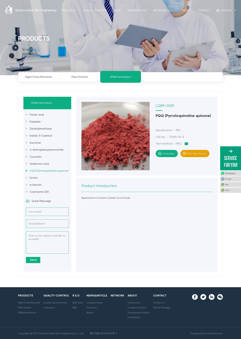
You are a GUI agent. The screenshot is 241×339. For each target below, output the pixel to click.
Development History (139, 312)
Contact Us (159, 302)
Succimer (35, 142)
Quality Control (95, 10)
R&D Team (78, 302)
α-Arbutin (35, 184)
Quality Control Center (55, 302)
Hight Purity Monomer (29, 302)
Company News (95, 302)
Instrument (49, 307)
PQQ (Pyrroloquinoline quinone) (49, 170)
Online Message (161, 307)
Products (68, 10)
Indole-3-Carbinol (41, 135)
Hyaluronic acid (39, 163)
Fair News (92, 307)
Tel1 (227, 184)
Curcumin (35, 156)
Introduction (134, 302)
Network (159, 10)
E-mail (228, 179)
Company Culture (137, 307)
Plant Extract (24, 307)
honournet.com (214, 333)
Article (90, 312)
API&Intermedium (27, 312)
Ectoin (34, 177)
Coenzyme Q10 (39, 191)
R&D (75, 307)
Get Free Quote (197, 153)
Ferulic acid (37, 114)
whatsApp (168, 153)
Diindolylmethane (41, 128)
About (186, 10)
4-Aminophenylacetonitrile (46, 149)
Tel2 (227, 190)
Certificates (134, 317)
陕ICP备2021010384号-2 (103, 333)
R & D (117, 10)
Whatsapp (230, 173)
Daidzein (35, 121)
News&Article (137, 10)
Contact (203, 10)
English (226, 10)
